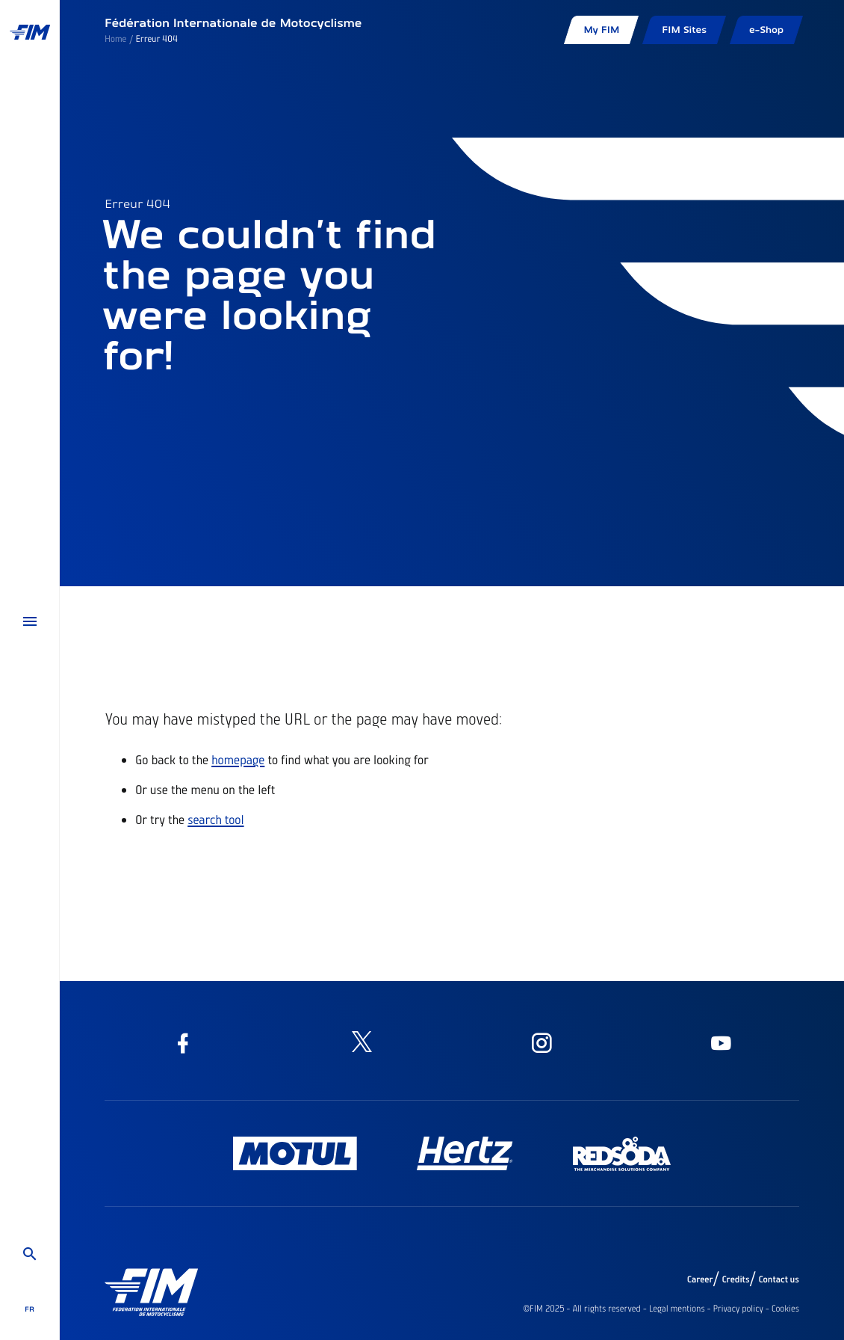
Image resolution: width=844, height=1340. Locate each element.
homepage (237, 760)
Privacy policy (738, 1309)
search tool (215, 819)
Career (700, 1279)
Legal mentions (677, 1309)
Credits (735, 1279)
